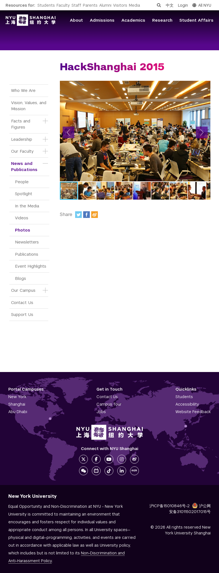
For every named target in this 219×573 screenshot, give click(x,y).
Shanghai (16, 404)
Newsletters (27, 242)
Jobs (101, 411)
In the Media (27, 205)
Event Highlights (30, 266)
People (22, 181)
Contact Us (22, 302)
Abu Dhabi (17, 411)
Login (183, 5)
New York (17, 396)
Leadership (21, 139)
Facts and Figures (21, 124)
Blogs (20, 278)
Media (134, 5)
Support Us (22, 314)
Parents (90, 5)
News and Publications (24, 166)
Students (46, 5)
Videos (21, 217)
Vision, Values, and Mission (29, 106)
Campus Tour (109, 404)
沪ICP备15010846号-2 (169, 505)
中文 (170, 5)
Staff (76, 5)
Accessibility (187, 404)
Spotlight (23, 193)
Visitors (120, 5)
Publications (26, 254)
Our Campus (23, 290)
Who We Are (23, 90)
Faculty (63, 5)
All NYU (201, 5)
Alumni (105, 5)
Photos (22, 230)
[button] (68, 132)
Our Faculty (22, 151)
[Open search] (159, 5)
